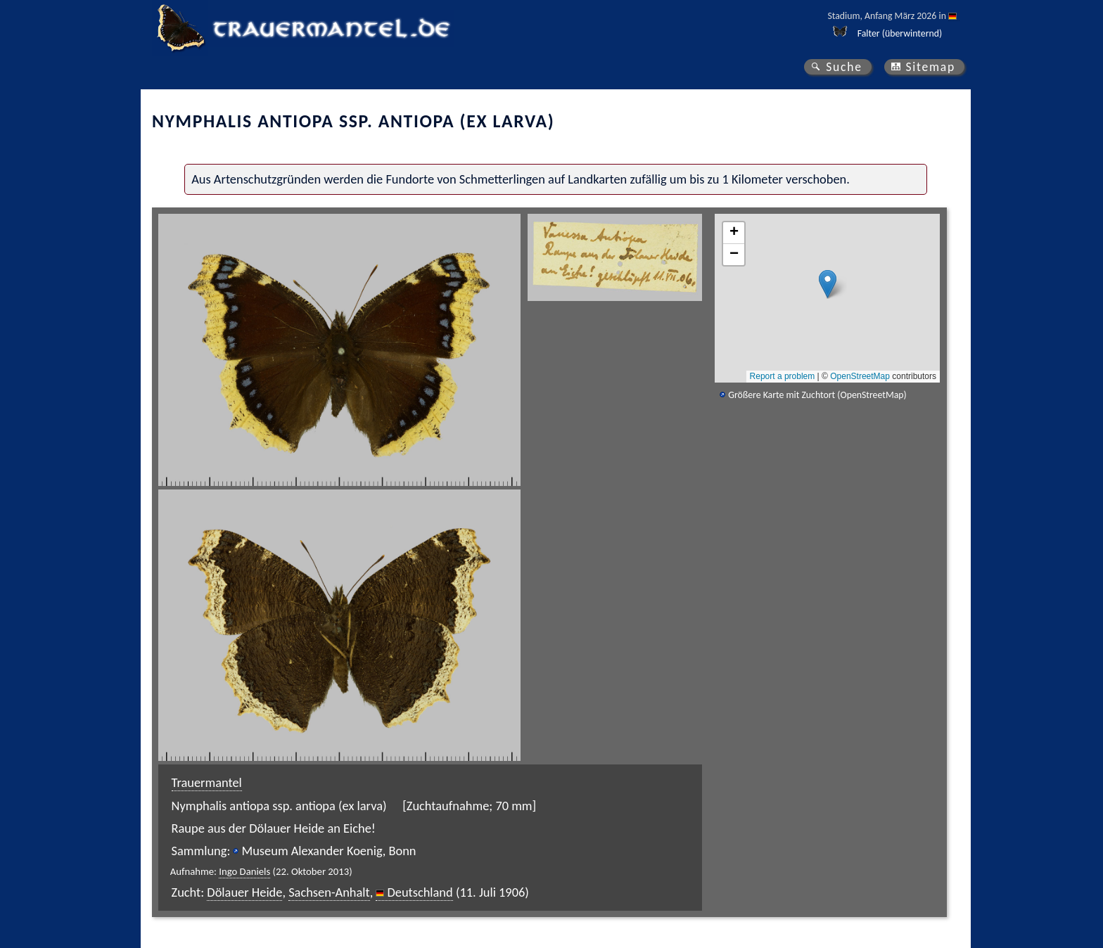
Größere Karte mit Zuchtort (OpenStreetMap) (817, 395)
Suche (844, 67)
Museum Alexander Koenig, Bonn (328, 851)
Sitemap (930, 67)
